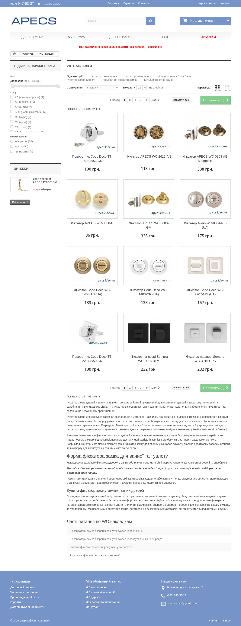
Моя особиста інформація (103, 602)
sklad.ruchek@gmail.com (182, 603)
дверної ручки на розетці (173, 468)
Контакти (143, 3)
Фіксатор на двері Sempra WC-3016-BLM (149, 359)
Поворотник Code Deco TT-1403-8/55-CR (92, 159)
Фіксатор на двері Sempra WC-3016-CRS (205, 359)
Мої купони (93, 606)
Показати (129, 87)
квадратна (24, 141)
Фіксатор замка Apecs (104, 76)
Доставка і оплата (22, 587)
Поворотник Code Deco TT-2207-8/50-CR (92, 359)
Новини (214, 620)
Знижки (208, 37)
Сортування (74, 87)
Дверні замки (120, 37)
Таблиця (217, 88)
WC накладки (46, 54)
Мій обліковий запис (103, 581)
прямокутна (24, 151)
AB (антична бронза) (29, 97)
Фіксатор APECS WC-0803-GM (149, 225)
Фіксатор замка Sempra (81, 79)
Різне (164, 37)
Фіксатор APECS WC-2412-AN (149, 156)
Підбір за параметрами (34, 66)
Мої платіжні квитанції (100, 592)
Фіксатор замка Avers (138, 76)
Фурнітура (76, 37)
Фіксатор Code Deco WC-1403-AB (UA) (92, 292)
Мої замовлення (96, 587)
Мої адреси (93, 597)
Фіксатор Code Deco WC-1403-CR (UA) (148, 292)
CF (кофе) (23, 117)
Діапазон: (16, 80)
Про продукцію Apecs (24, 597)
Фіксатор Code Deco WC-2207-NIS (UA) (205, 292)
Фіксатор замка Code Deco (174, 76)
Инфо (227, 620)
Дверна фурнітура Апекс (35, 620)
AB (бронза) (25, 101)
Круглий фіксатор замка (158, 79)
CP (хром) (23, 122)
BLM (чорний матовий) (30, 112)
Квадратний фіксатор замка (120, 79)
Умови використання (24, 592)
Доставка (113, 3)
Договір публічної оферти (27, 606)
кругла (21, 146)
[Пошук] (150, 21)
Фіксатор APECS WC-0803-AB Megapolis (205, 159)
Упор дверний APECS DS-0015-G (45, 180)
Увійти (224, 3)
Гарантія (128, 3)
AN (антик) (23, 106)
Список (227, 88)
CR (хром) (23, 127)
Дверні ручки (32, 37)
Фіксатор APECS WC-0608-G (92, 223)
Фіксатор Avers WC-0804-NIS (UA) (205, 225)
